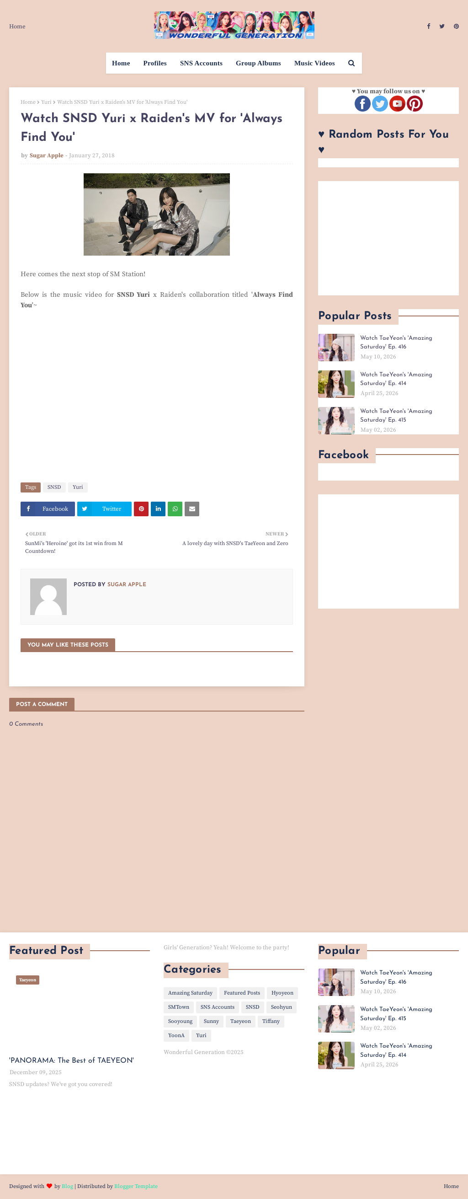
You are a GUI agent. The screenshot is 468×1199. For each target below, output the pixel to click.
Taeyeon (240, 1021)
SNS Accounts (217, 1007)
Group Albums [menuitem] (258, 63)
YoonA (176, 1035)
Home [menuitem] (121, 63)
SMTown (178, 1007)
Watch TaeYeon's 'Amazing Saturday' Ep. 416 (396, 342)
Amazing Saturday (190, 993)
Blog (67, 1186)
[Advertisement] (388, 238)
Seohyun (281, 1007)
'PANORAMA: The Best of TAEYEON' (71, 1061)
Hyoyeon (282, 993)
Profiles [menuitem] (155, 63)
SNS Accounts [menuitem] (201, 63)
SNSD (54, 487)
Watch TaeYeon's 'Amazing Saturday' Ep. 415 (396, 415)
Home (17, 26)
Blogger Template (136, 1186)
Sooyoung (180, 1021)
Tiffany (271, 1021)
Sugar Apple (47, 155)
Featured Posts (242, 993)
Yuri (46, 102)
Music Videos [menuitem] (314, 63)
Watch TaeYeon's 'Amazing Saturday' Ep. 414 (396, 379)
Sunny (211, 1021)
